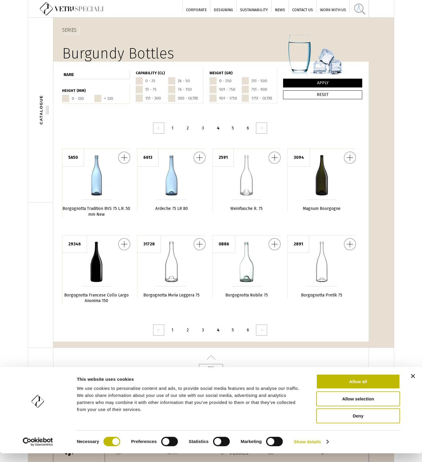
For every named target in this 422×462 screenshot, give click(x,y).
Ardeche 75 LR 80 (171, 208)
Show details (307, 450)
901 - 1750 (228, 98)
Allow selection (358, 407)
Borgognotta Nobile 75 (246, 295)
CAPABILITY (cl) (150, 73)
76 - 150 (185, 89)
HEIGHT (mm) (74, 90)
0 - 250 (225, 81)
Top (211, 368)
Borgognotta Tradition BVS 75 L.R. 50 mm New (124, 157)
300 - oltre (188, 98)
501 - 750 (227, 89)
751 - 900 (259, 89)
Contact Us (302, 10)
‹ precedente (158, 128)
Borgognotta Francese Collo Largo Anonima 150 (124, 244)
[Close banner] (413, 385)
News (280, 10)
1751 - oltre (261, 98)
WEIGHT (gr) (221, 73)
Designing (223, 10)
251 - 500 (259, 81)
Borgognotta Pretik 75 (321, 295)
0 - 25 (150, 81)
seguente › (261, 128)
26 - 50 (184, 81)
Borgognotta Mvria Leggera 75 (171, 295)
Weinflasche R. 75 (246, 208)
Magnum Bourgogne (322, 208)
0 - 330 (78, 98)
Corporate (196, 10)
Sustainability (254, 10)
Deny (358, 424)
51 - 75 (150, 89)
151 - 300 (153, 98)
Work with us (333, 10)
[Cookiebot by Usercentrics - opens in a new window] (38, 450)
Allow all (358, 390)
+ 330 (108, 98)
